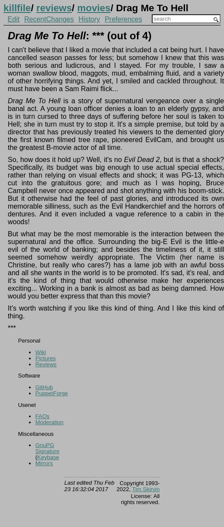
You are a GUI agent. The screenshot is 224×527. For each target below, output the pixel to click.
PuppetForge (51, 393)
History (89, 19)
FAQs (42, 416)
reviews (54, 8)
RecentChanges (49, 19)
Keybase (48, 457)
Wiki (40, 352)
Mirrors (44, 463)
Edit (14, 19)
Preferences (123, 19)
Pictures (45, 358)
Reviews (46, 364)
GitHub (44, 387)
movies (94, 8)
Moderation (49, 422)
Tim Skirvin (146, 489)
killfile (17, 8)
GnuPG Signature (47, 448)
